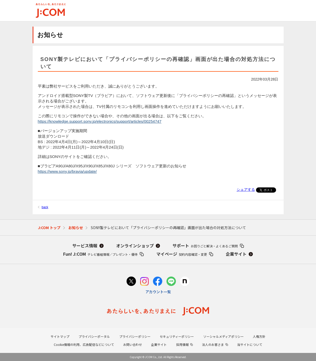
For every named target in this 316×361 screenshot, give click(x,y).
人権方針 (259, 336)
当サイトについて (249, 344)
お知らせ (75, 227)
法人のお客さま (213, 344)
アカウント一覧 (158, 291)
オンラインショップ (135, 245)
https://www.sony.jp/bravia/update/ (67, 171)
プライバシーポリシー (135, 336)
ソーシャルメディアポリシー (223, 336)
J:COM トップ (49, 227)
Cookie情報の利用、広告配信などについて (84, 344)
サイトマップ (60, 336)
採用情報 (182, 344)
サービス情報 (84, 245)
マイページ (181, 254)
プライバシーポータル (94, 336)
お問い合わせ (132, 344)
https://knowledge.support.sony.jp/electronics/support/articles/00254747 (100, 121)
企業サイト (236, 254)
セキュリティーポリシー (177, 336)
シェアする (246, 189)
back (45, 207)
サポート (205, 245)
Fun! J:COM (100, 254)
